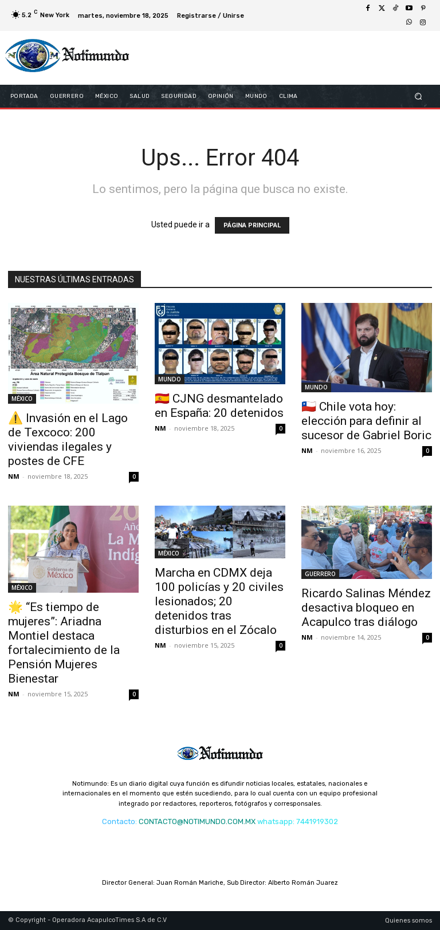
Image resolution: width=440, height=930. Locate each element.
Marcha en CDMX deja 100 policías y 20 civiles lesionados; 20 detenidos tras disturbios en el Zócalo (219, 601)
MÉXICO (22, 399)
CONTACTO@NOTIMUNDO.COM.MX (197, 821)
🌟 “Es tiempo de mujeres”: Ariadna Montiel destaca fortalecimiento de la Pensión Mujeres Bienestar (64, 642)
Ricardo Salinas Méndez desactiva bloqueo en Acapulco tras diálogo (366, 607)
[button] (418, 96)
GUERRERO (320, 574)
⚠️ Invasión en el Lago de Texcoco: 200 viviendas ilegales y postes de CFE (68, 439)
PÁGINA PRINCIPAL (252, 225)
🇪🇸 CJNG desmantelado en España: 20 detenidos (219, 406)
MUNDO (169, 379)
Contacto (118, 821)
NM (13, 476)
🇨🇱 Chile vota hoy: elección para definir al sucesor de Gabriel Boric (366, 421)
